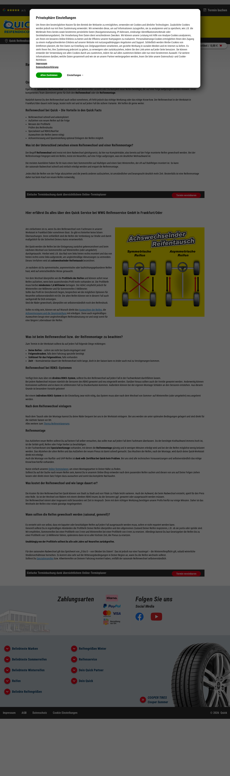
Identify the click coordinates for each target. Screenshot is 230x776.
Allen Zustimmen (49, 75)
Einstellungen (75, 75)
